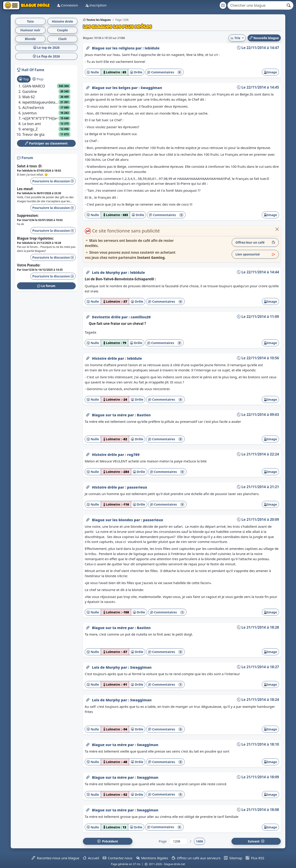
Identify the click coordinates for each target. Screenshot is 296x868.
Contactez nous (117, 858)
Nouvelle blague (264, 38)
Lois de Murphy (106, 272)
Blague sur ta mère (110, 415)
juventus (29, 113)
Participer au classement (46, 143)
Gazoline (29, 91)
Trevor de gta (33, 134)
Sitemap (233, 858)
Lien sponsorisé (255, 254)
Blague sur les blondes (113, 519)
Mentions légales (152, 858)
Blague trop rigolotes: (35, 238)
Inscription (96, 5)
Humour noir (30, 30)
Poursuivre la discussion (53, 181)
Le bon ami (31, 123)
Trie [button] (236, 38)
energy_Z (30, 129)
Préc (107, 841)
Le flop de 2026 (46, 56)
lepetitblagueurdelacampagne (40, 102)
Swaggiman (151, 87)
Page (163, 841)
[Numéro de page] (178, 841)
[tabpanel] (46, 110)
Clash (62, 39)
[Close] (277, 229)
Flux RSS (255, 858)
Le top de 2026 (46, 47)
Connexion (67, 5)
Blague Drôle (35, 5)
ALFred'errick (33, 107)
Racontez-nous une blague (55, 858)
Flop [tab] (37, 79)
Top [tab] (24, 79)
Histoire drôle (105, 358)
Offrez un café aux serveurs (196, 858)
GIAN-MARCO (33, 86)
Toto (30, 21)
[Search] (255, 5)
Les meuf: (25, 189)
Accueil (91, 858)
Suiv (256, 841)
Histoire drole (62, 21)
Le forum (46, 286)
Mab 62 (28, 96)
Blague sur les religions (113, 48)
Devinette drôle (107, 317)
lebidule (152, 48)
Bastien (144, 415)
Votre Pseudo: (28, 265)
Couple (62, 30)
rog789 (133, 454)
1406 (199, 841)
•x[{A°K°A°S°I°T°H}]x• (40, 118)
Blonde (30, 39)
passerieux (137, 487)
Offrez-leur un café (255, 242)
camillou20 (141, 317)
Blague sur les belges (111, 87)
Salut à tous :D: (29, 166)
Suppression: (27, 215)
